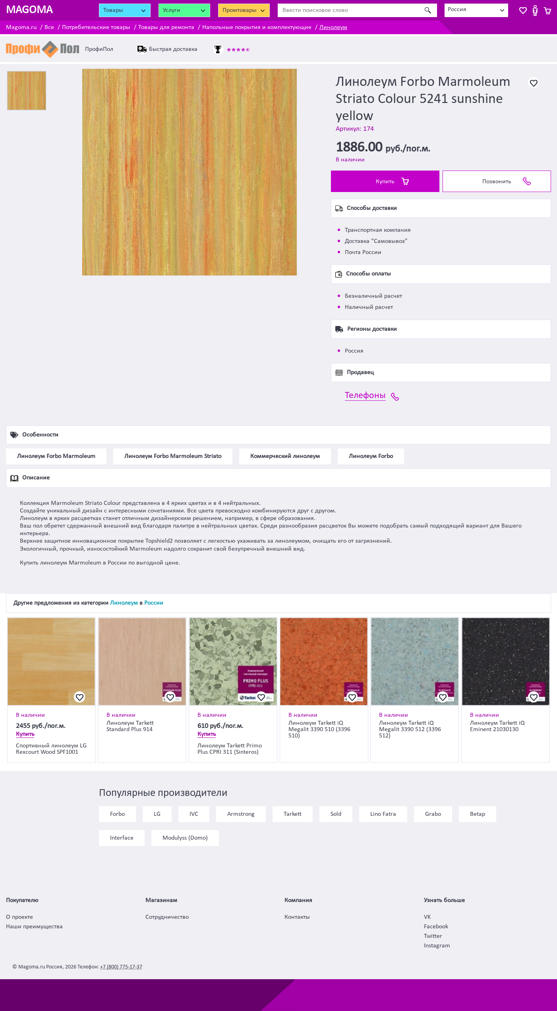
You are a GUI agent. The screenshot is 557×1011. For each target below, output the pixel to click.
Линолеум (333, 27)
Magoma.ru (21, 27)
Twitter (433, 936)
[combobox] (476, 10)
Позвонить (496, 182)
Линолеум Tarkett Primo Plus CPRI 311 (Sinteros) (229, 749)
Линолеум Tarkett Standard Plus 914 (130, 726)
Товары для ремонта (166, 27)
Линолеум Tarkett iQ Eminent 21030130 (497, 726)
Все (49, 27)
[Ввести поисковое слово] (349, 10)
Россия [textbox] (457, 9)
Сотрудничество (167, 917)
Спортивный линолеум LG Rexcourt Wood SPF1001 (51, 749)
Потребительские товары (96, 27)
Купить (385, 182)
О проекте (19, 917)
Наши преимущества (34, 927)
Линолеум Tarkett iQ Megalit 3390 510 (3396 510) (319, 729)
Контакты (297, 917)
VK (427, 917)
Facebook (436, 927)
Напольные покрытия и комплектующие (256, 27)
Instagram (437, 946)
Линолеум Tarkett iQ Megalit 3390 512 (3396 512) (410, 729)
